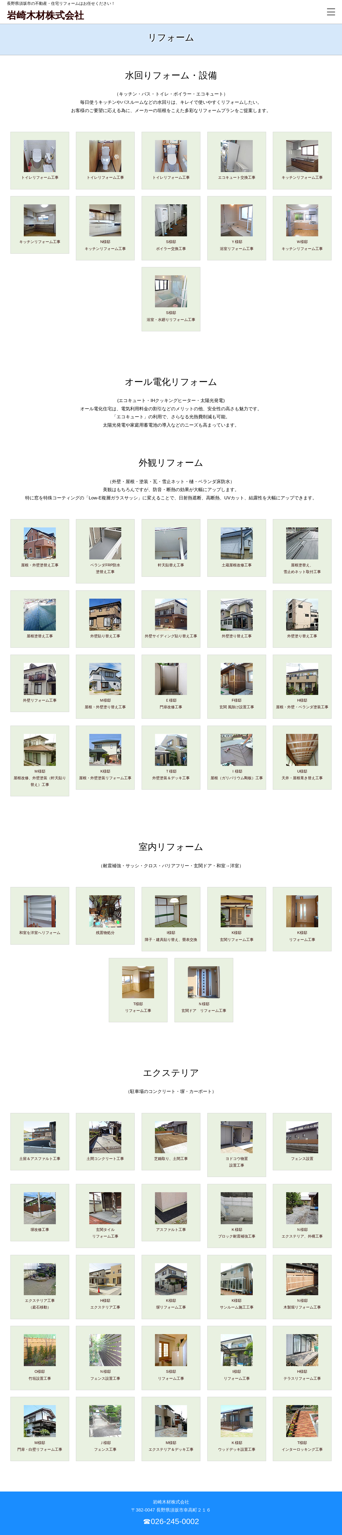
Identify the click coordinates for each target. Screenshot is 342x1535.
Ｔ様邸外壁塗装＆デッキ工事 (171, 757)
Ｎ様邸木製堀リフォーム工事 (302, 1286)
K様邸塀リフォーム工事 (171, 1286)
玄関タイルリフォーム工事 (105, 1215)
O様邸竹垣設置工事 (40, 1357)
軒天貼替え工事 (171, 547)
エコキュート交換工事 (236, 160)
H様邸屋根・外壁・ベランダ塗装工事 (302, 686)
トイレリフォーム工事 (40, 160)
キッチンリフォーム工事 (302, 160)
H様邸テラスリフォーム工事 (302, 1357)
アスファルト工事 (171, 1212)
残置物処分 (105, 915)
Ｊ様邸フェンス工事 (105, 1428)
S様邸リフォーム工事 (171, 1357)
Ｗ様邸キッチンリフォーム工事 (302, 227)
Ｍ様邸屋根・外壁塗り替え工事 (105, 686)
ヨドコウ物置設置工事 (237, 1144)
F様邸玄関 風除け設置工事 (236, 686)
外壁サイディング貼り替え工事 (171, 618)
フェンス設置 (302, 1141)
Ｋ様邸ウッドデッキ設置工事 (236, 1428)
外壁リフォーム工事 (40, 682)
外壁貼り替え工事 (105, 618)
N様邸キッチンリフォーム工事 (105, 227)
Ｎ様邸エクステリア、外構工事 (302, 1215)
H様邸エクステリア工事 (105, 1286)
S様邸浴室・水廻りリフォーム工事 (171, 298)
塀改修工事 (40, 1212)
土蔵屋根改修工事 (237, 547)
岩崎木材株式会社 (45, 15)
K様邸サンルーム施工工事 (237, 1286)
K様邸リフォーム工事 (302, 918)
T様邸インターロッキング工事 (302, 1428)
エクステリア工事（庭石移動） (40, 1286)
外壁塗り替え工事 (237, 618)
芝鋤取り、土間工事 (171, 1141)
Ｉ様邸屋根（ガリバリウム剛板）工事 (237, 757)
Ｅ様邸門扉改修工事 (171, 686)
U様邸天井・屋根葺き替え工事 (302, 757)
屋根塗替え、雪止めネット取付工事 (302, 550)
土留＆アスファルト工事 (39, 1141)
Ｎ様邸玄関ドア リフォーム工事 (203, 989)
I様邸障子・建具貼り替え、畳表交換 (171, 918)
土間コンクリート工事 (105, 1141)
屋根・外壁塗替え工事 (40, 547)
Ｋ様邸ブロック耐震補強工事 (236, 1215)
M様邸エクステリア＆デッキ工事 (171, 1428)
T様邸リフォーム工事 (138, 989)
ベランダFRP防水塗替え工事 (105, 550)
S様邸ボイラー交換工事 (171, 227)
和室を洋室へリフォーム (39, 915)
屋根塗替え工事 (40, 618)
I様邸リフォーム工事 (237, 1357)
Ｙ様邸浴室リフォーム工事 (237, 227)
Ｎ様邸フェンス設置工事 (105, 1357)
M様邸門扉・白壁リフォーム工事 (39, 1428)
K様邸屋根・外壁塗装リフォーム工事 (105, 757)
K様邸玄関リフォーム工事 (237, 918)
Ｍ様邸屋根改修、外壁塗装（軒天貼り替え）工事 (40, 760)
